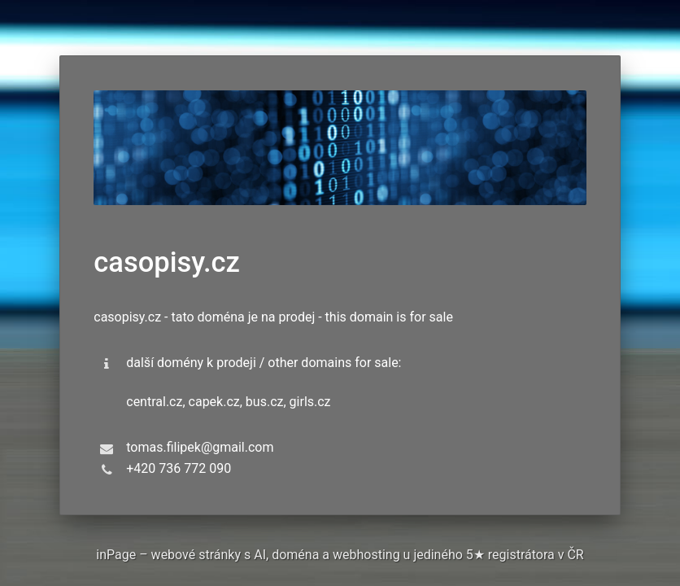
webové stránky (196, 554)
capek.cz (214, 401)
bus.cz (265, 401)
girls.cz (310, 401)
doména (295, 554)
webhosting (366, 554)
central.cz (154, 401)
